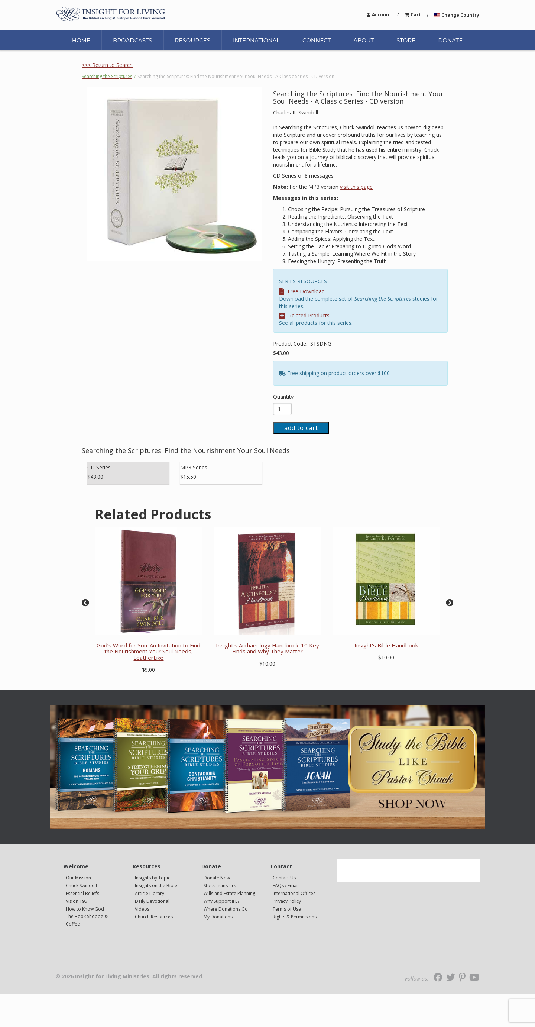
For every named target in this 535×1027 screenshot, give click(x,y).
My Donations (218, 917)
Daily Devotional (152, 901)
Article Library (149, 893)
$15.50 (188, 476)
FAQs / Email (286, 885)
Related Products (304, 315)
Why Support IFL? (221, 901)
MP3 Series (193, 467)
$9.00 (148, 669)
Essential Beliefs (82, 893)
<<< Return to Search (107, 64)
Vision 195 (76, 901)
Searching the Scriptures (107, 76)
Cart (416, 15)
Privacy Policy (287, 901)
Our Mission (78, 878)
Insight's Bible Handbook (386, 645)
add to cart (301, 428)
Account (381, 15)
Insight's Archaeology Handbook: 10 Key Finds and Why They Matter (267, 648)
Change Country (460, 15)
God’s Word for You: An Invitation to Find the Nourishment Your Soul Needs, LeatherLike (148, 651)
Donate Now (217, 878)
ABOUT (363, 40)
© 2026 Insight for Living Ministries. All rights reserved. (130, 976)
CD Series (99, 467)
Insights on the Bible (156, 885)
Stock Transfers (220, 885)
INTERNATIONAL (256, 40)
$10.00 (267, 663)
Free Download (302, 291)
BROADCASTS (132, 40)
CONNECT (316, 40)
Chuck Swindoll (81, 885)
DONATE (450, 40)
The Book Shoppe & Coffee (87, 920)
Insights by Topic (152, 878)
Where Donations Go (226, 909)
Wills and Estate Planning (229, 893)
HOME (81, 40)
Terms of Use (287, 909)
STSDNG (320, 343)
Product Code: (291, 343)
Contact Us (284, 878)
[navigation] (381, 14)
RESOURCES (192, 40)
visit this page (356, 186)
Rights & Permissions (295, 917)
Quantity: (284, 396)
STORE (405, 40)
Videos (142, 909)
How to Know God (85, 909)
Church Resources (154, 917)
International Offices (294, 893)
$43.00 (281, 352)
